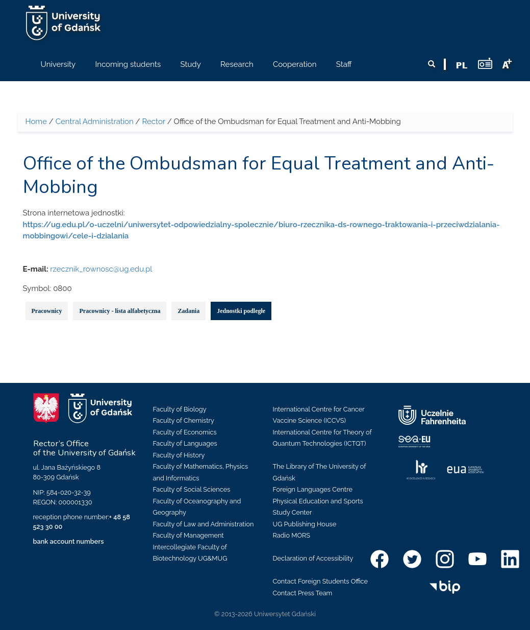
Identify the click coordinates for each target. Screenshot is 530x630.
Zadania (188, 310)
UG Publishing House (305, 524)
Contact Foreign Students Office (320, 581)
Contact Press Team (303, 593)
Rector (153, 121)
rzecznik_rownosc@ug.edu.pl (101, 269)
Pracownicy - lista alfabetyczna (119, 310)
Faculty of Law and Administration (203, 524)
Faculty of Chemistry (183, 420)
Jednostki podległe (241, 310)
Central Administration (95, 121)
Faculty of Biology (180, 409)
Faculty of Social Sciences (192, 489)
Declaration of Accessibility (313, 558)
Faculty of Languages (185, 443)
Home (36, 121)
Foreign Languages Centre (312, 489)
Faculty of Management (188, 535)
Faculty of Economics (185, 432)
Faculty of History (179, 455)
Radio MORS (292, 535)
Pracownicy (47, 310)
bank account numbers (68, 541)
